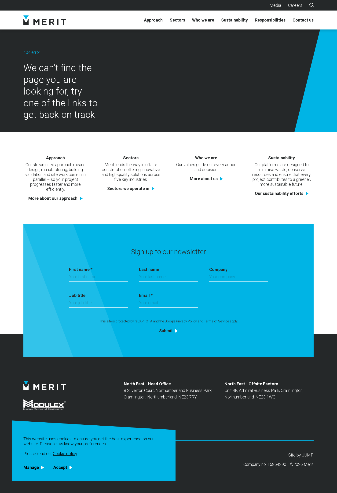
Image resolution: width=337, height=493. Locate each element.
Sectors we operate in (128, 188)
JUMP (308, 455)
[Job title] (98, 304)
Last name (149, 269)
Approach (153, 20)
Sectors (177, 20)
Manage (31, 467)
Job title (77, 295)
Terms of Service (216, 321)
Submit (166, 331)
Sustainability (234, 20)
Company (218, 269)
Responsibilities (270, 20)
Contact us (303, 20)
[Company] (238, 278)
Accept (60, 467)
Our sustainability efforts (279, 193)
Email (146, 295)
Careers (295, 5)
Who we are (203, 20)
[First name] (98, 278)
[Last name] (168, 278)
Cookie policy (65, 453)
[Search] (311, 5)
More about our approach (52, 198)
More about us (204, 179)
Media (275, 5)
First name (80, 269)
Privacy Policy (186, 321)
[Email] (168, 304)
